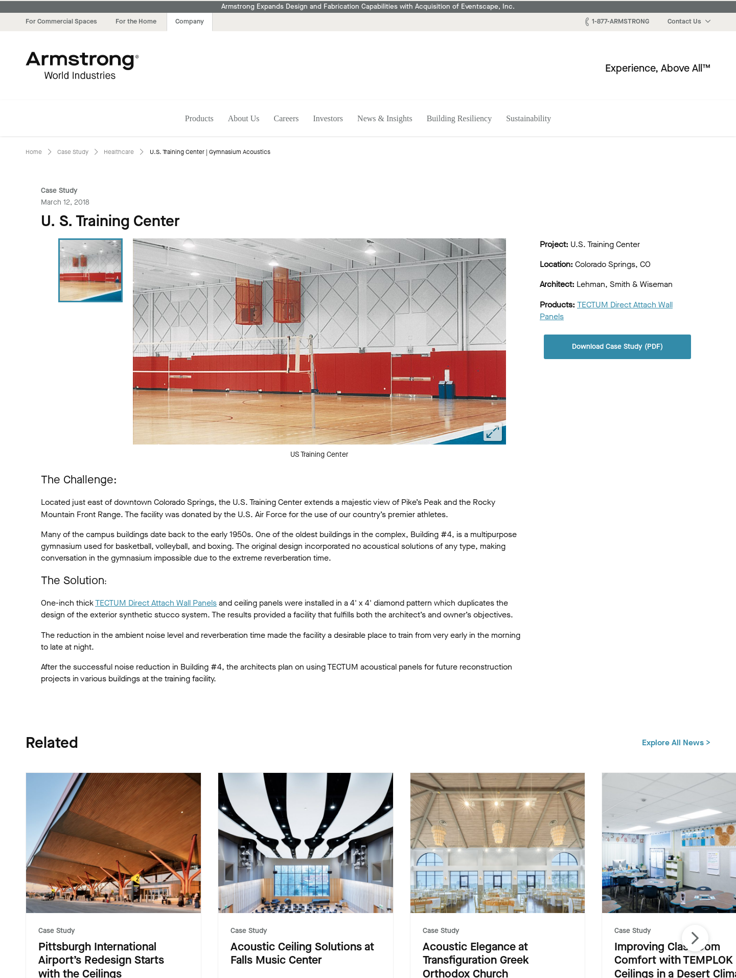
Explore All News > (676, 742)
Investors (328, 118)
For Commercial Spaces (61, 21)
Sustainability (528, 118)
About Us (244, 118)
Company (189, 21)
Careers (286, 118)
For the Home (136, 21)
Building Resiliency (459, 118)
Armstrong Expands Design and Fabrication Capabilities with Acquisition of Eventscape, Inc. (368, 6)
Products (199, 118)
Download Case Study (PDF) (617, 346)
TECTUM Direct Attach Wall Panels (156, 602)
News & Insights (384, 118)
